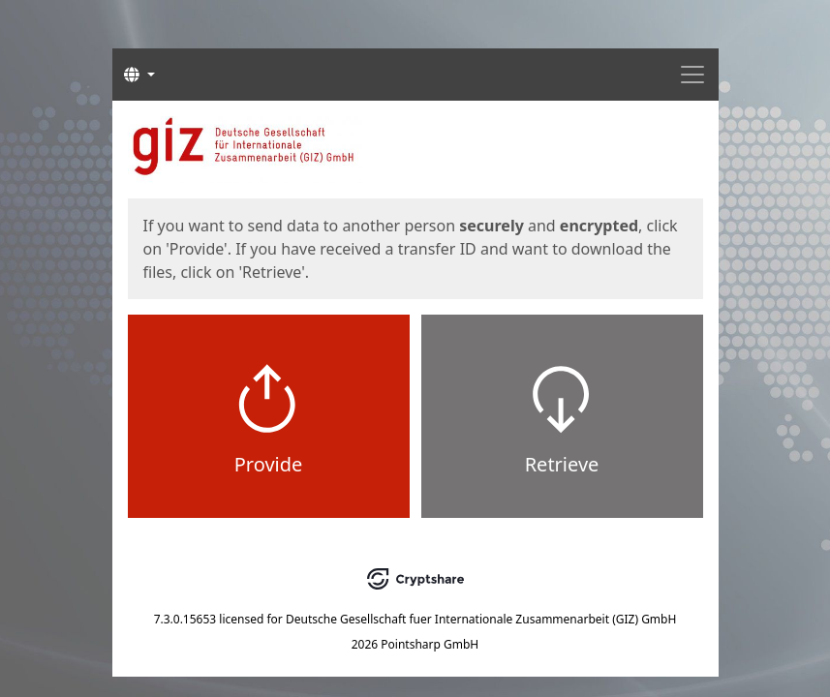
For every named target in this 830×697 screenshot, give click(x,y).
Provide (268, 464)
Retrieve (562, 464)
